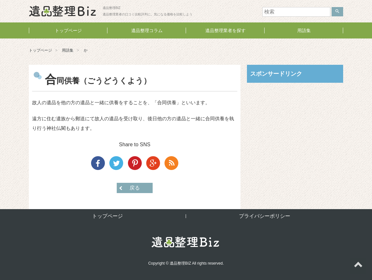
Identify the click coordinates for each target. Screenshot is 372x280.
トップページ (68, 30)
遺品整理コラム (147, 30)
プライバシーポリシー (264, 216)
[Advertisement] (295, 129)
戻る (135, 188)
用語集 (304, 30)
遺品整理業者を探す (225, 30)
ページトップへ (358, 266)
